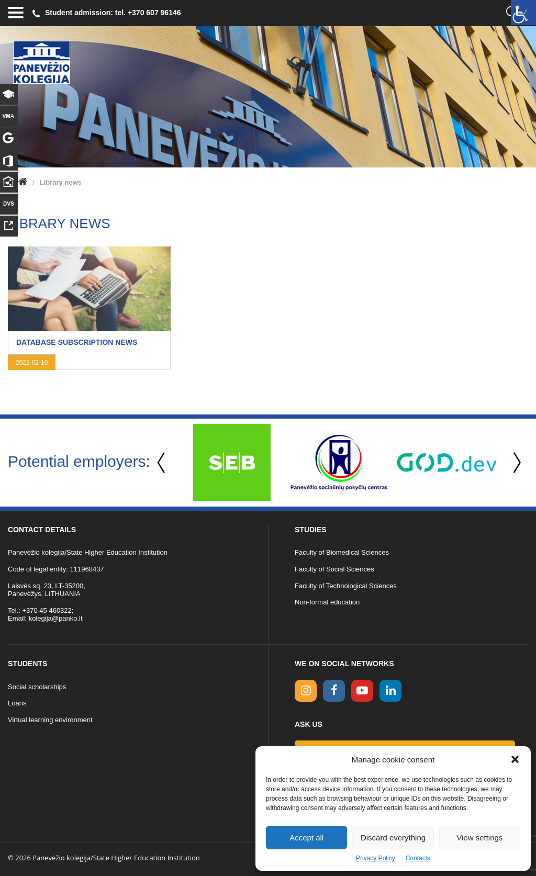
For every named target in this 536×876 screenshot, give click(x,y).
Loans (17, 703)
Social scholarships (37, 687)
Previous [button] (162, 462)
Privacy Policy (375, 858)
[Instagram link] (306, 691)
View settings (479, 837)
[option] (231, 462)
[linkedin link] (390, 691)
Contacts (418, 858)
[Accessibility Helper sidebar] (523, 12)
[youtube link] (362, 691)
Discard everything (393, 837)
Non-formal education (327, 602)
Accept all (306, 837)
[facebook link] (334, 691)
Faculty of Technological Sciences (346, 586)
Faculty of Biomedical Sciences (342, 552)
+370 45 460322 (46, 610)
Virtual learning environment (50, 720)
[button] (515, 759)
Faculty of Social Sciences (334, 569)
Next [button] (515, 462)
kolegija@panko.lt (56, 618)
